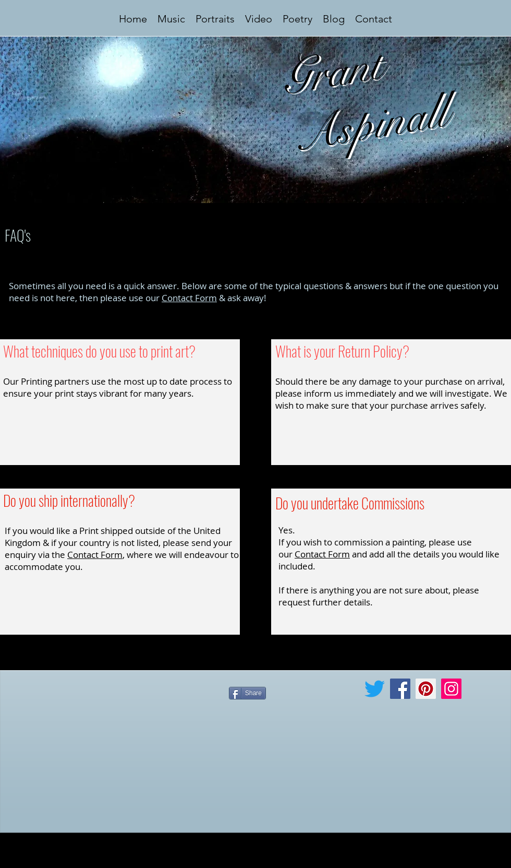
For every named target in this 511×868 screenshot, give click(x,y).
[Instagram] (451, 689)
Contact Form (189, 298)
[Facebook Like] (294, 717)
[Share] (247, 693)
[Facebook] (400, 689)
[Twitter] (374, 689)
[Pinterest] (426, 689)
